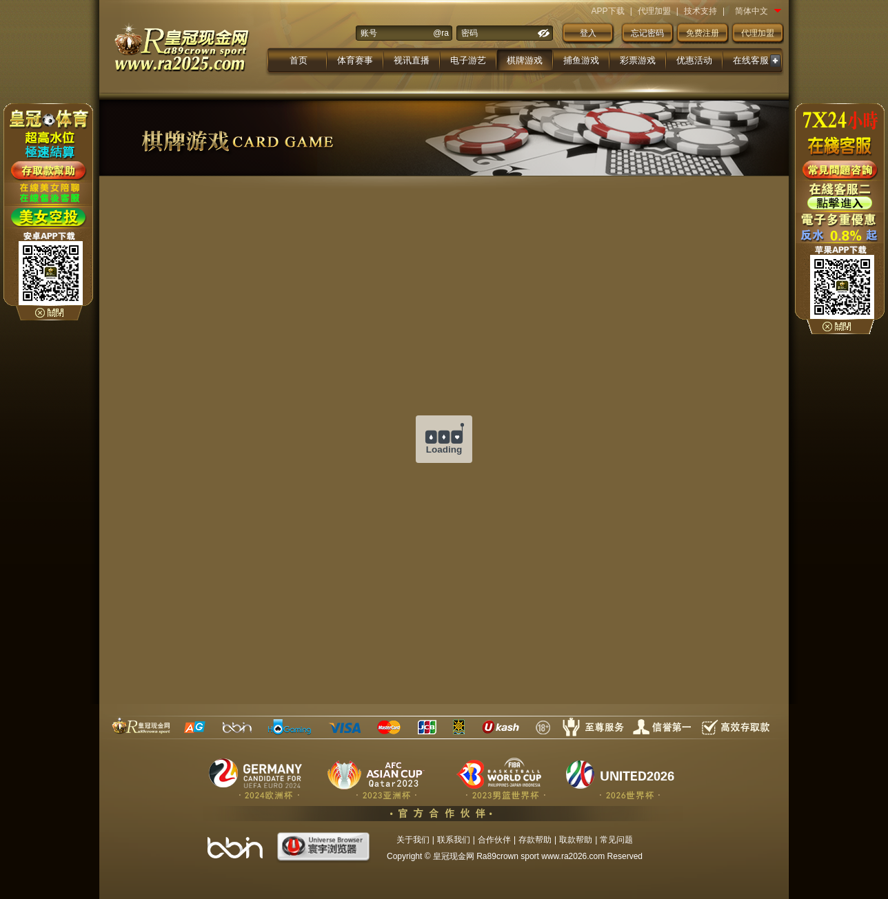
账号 (369, 33)
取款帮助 (575, 840)
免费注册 (702, 33)
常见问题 (616, 840)
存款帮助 (535, 840)
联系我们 (453, 840)
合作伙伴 (494, 840)
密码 (469, 33)
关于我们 (413, 840)
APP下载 (608, 11)
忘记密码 (647, 33)
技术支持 (700, 11)
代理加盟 (654, 11)
